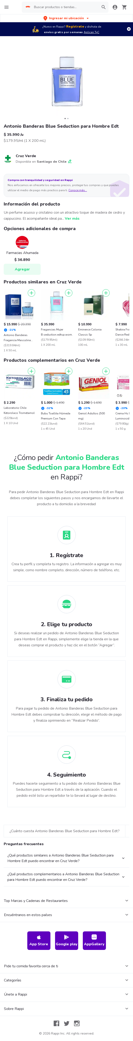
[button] (66, 18)
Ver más (72, 218)
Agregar (22, 269)
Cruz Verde (26, 156)
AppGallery (94, 940)
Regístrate (75, 26)
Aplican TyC (91, 32)
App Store (38, 940)
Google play (66, 940)
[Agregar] (31, 293)
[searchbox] (65, 7)
